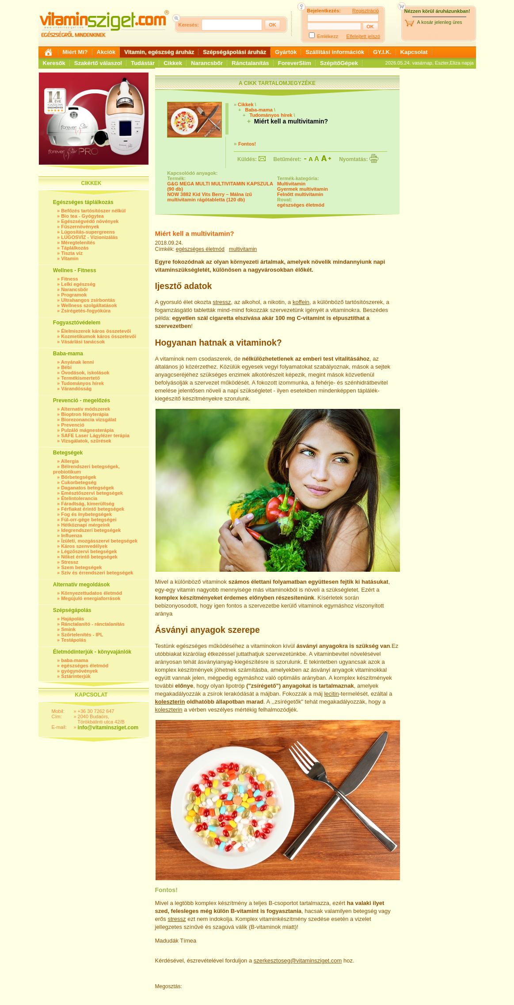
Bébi (66, 367)
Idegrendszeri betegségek (91, 530)
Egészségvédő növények (89, 221)
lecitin (331, 693)
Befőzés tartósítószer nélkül (93, 210)
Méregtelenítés (78, 242)
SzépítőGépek (339, 63)
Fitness (69, 278)
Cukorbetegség (78, 482)
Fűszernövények (80, 226)
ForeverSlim (294, 63)
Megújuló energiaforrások (90, 598)
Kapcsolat (414, 52)
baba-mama (74, 660)
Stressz (69, 562)
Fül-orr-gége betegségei (88, 519)
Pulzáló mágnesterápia (87, 430)
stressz (222, 302)
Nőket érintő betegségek (89, 556)
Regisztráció (365, 10)
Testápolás (73, 640)
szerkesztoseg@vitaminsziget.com (298, 960)
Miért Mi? (75, 52)
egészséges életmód (84, 665)
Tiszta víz (72, 253)
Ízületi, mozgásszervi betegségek (99, 540)
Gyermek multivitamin (302, 189)
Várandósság (76, 388)
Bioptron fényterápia (85, 414)
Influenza (71, 535)
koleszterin (170, 701)
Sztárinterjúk (76, 676)
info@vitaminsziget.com (108, 727)
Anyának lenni (77, 362)
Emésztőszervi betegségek (92, 493)
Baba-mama (259, 109)
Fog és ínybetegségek (86, 514)
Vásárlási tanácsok (83, 341)
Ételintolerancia (79, 498)
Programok (74, 294)
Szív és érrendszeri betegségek (97, 572)
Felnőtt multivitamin (300, 194)
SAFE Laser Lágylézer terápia (95, 435)
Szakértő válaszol (98, 63)
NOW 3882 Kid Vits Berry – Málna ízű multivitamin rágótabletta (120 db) (209, 197)
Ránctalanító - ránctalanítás (93, 624)
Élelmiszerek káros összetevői (96, 331)
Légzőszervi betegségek (89, 551)
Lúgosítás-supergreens (88, 232)
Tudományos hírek (82, 383)
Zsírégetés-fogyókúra (85, 310)
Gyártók (286, 52)
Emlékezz (328, 36)
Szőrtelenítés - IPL (82, 634)
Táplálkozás (74, 247)
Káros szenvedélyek (84, 546)
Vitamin (70, 258)
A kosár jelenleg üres (439, 22)
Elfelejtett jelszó (363, 36)
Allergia (70, 461)
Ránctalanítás (250, 63)
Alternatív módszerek (85, 409)
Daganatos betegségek (87, 487)
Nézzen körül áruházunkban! (437, 11)
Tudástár (143, 63)
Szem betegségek (81, 567)
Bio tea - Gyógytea (82, 216)
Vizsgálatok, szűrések (86, 440)
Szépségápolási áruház (234, 52)
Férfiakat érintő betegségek (92, 509)
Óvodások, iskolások (85, 372)
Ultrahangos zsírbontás (88, 300)
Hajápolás (72, 618)
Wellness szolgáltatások (89, 305)
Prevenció (72, 424)
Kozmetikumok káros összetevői (98, 336)
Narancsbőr (207, 63)
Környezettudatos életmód (91, 593)
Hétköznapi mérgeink (85, 525)
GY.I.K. (382, 52)
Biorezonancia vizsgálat (88, 419)
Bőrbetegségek (78, 477)
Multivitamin (291, 183)
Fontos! (247, 143)
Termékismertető (80, 378)
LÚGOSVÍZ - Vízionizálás (89, 237)
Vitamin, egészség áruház (159, 52)
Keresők (54, 63)
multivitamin (243, 249)
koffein (301, 302)
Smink (68, 629)
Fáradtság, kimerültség (87, 503)
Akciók (106, 52)
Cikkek (173, 63)
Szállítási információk (334, 52)
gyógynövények (79, 671)
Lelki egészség (78, 284)
